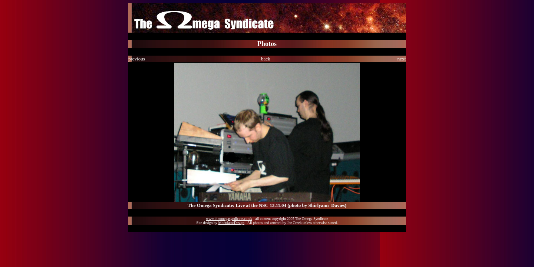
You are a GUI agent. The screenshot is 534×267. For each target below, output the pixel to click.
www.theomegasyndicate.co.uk (229, 219)
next (402, 59)
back (265, 59)
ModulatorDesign (231, 223)
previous (136, 59)
